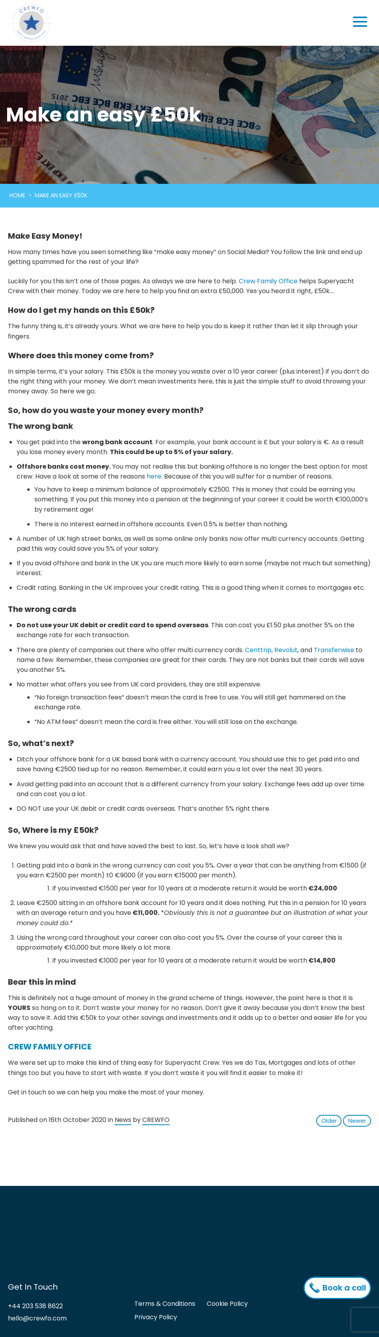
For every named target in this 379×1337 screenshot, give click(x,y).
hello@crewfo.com (37, 1318)
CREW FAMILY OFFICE (49, 1046)
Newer (357, 1121)
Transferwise (334, 649)
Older (329, 1121)
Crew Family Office (268, 281)
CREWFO (156, 1119)
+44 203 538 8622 (35, 1306)
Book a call (339, 1287)
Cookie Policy (227, 1304)
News (123, 1119)
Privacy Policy (155, 1317)
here (154, 476)
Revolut (286, 649)
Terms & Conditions (164, 1304)
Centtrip (258, 649)
